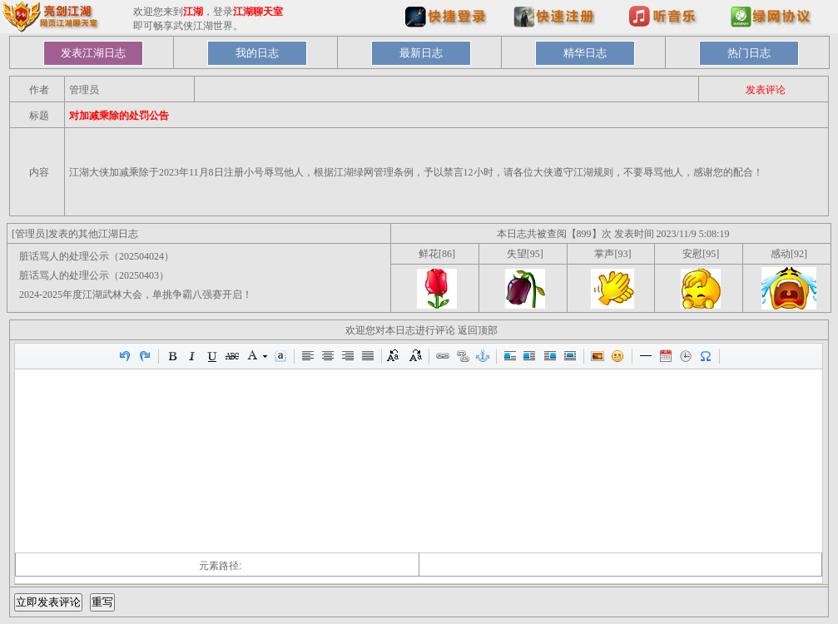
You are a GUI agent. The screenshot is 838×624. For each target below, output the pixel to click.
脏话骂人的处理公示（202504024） (96, 256)
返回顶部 (478, 330)
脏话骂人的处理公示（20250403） (94, 275)
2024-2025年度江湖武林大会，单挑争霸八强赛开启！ (135, 294)
